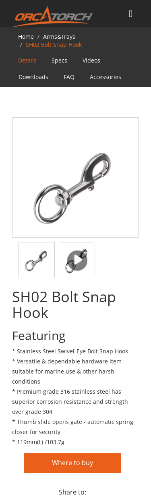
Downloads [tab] (33, 77)
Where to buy (72, 462)
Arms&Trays (59, 36)
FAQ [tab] (69, 77)
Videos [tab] (91, 60)
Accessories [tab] (105, 77)
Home (26, 36)
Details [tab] (27, 60)
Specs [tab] (59, 60)
